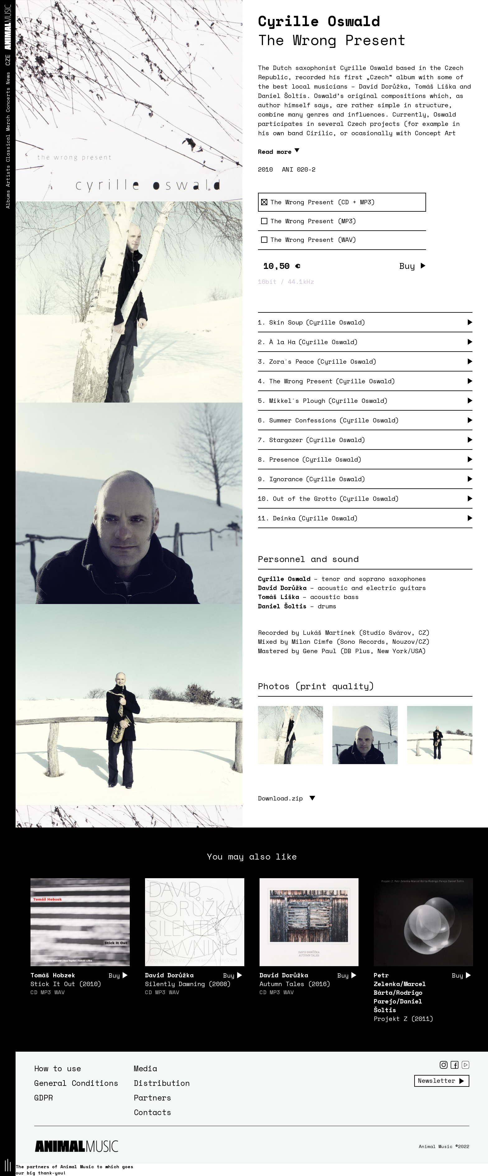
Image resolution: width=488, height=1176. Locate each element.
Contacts (152, 1112)
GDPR (43, 1097)
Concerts (8, 99)
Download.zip (280, 798)
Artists (8, 176)
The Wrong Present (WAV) (308, 239)
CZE (7, 60)
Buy (407, 265)
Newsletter (436, 1080)
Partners (152, 1097)
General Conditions (76, 1083)
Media (145, 1068)
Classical (8, 148)
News (8, 78)
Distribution (162, 1083)
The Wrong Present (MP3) (308, 221)
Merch (8, 123)
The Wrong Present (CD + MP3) (318, 202)
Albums (8, 199)
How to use (57, 1068)
